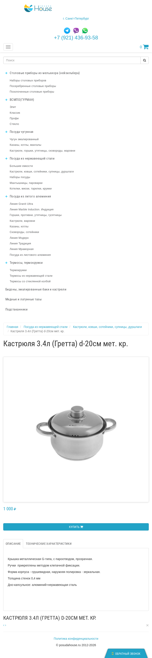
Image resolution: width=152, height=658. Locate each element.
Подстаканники (16, 309)
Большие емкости (21, 166)
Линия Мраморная (22, 249)
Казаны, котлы (19, 226)
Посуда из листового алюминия (30, 254)
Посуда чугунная (19, 132)
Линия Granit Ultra (21, 203)
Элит (13, 107)
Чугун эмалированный (24, 139)
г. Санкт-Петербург (76, 18)
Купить (76, 527)
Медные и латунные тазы (23, 299)
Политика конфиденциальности (76, 638)
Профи (14, 118)
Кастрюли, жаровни (22, 220)
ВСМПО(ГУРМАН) (19, 100)
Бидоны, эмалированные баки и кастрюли (35, 289)
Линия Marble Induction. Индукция (31, 209)
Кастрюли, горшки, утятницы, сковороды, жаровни (42, 150)
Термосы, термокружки (24, 263)
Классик (15, 112)
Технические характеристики (49, 543)
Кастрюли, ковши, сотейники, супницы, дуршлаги (42, 171)
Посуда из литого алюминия (28, 196)
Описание (13, 543)
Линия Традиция (20, 243)
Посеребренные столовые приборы (33, 86)
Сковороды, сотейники (24, 232)
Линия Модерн (19, 237)
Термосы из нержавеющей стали (31, 275)
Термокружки (18, 270)
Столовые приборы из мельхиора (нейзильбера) (42, 73)
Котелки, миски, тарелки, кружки (31, 188)
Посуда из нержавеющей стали (30, 158)
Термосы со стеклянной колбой (30, 281)
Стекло (14, 124)
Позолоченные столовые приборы (32, 91)
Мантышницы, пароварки (26, 183)
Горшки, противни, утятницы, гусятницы (36, 215)
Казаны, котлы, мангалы (25, 144)
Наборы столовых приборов (28, 80)
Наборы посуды (20, 177)
